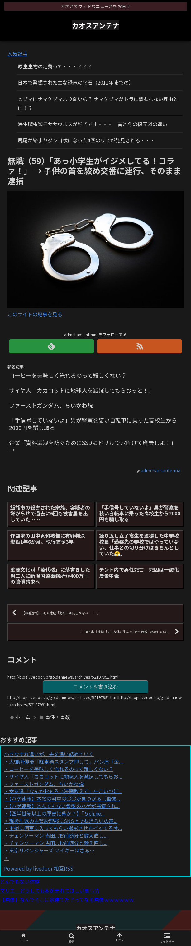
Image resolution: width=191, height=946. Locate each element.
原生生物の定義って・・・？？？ (55, 66)
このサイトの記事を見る (34, 314)
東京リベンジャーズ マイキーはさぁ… (51, 850)
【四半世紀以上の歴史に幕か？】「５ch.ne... (57, 813)
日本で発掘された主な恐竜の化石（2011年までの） (76, 82)
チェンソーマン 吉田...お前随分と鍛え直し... (58, 835)
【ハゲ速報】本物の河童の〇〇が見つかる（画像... (64, 798)
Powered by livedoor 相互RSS (38, 868)
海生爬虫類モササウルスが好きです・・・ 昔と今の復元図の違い (92, 124)
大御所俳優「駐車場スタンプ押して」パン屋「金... (66, 761)
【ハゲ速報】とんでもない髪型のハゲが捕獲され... (64, 806)
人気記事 (17, 53)
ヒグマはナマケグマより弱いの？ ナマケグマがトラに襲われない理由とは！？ (98, 103)
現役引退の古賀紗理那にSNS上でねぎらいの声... (63, 821)
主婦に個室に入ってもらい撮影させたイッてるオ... (65, 828)
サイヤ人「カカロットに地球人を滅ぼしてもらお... (65, 776)
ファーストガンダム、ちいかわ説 (46, 784)
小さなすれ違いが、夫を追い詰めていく (49, 754)
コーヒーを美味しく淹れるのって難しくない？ (61, 769)
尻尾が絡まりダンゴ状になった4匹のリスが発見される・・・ (86, 140)
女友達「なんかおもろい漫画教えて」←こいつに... (65, 791)
